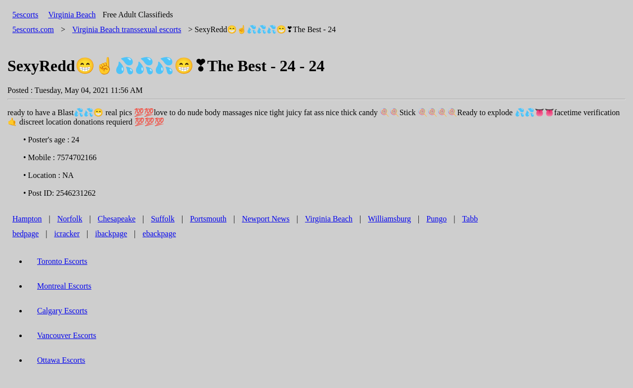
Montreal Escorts (64, 286)
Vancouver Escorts (66, 335)
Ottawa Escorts (61, 360)
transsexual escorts (126, 29)
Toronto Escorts (62, 261)
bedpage (25, 233)
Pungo (436, 219)
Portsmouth (208, 219)
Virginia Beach (71, 14)
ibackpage (111, 233)
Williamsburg (389, 219)
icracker (67, 233)
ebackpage (159, 233)
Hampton (27, 219)
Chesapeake (117, 219)
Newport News (265, 219)
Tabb (470, 219)
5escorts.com (33, 29)
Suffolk (163, 219)
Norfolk (70, 219)
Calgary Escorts (62, 310)
